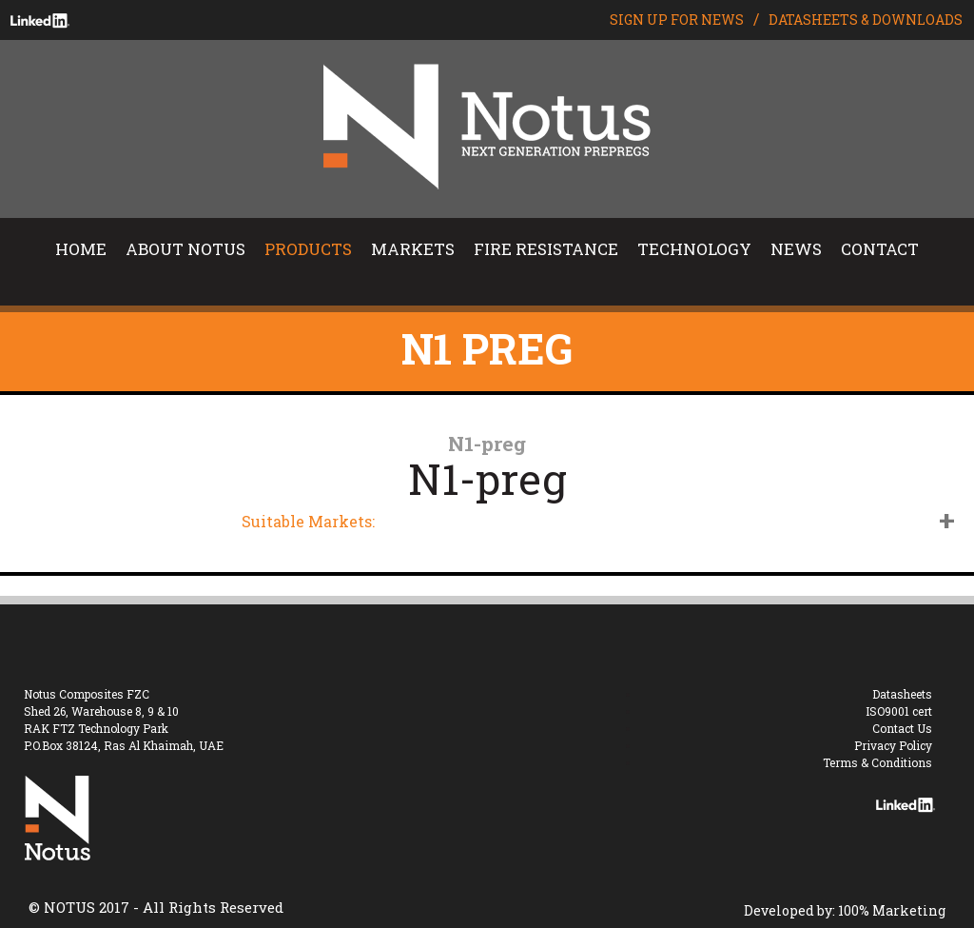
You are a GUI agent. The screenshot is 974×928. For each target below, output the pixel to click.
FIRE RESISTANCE (546, 249)
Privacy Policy (893, 745)
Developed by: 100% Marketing (844, 910)
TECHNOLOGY (694, 249)
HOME (81, 249)
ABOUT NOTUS (185, 249)
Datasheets (902, 693)
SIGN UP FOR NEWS (677, 19)
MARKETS (413, 249)
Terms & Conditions (877, 762)
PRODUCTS (308, 249)
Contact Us (902, 728)
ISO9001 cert (899, 711)
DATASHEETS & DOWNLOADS (866, 19)
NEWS (796, 249)
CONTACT (880, 249)
